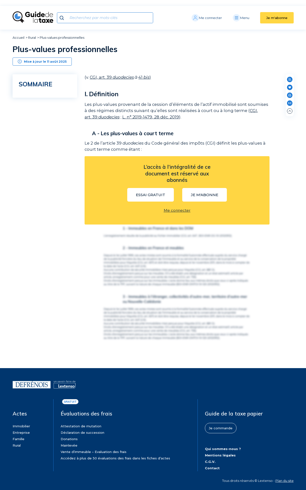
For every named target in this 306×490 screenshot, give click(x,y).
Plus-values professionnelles (62, 37)
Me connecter (177, 210)
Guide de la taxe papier (234, 413)
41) (144, 77)
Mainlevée (69, 445)
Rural (32, 37)
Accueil (18, 37)
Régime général (37, 168)
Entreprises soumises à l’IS (44, 188)
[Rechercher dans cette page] (290, 79)
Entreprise (21, 432)
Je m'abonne (277, 18)
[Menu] (246, 17)
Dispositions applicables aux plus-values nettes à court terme (40, 126)
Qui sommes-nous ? (223, 449)
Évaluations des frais (86, 413)
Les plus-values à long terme (46, 111)
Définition (34, 95)
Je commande (221, 428)
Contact (212, 468)
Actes (20, 413)
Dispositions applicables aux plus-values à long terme (40, 147)
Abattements (36, 175)
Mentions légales (220, 455)
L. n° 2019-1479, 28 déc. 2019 (150, 116)
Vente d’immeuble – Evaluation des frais (93, 452)
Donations (69, 439)
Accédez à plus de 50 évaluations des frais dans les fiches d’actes (115, 458)
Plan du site (284, 481)
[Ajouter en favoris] (290, 87)
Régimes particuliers (40, 182)
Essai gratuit (150, 194)
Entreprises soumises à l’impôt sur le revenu (40, 160)
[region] (46, 141)
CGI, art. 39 (112, 77)
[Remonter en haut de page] (290, 111)
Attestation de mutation (81, 426)
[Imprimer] (290, 95)
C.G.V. (210, 462)
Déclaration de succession (82, 432)
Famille (18, 439)
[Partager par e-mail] (290, 103)
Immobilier (21, 426)
